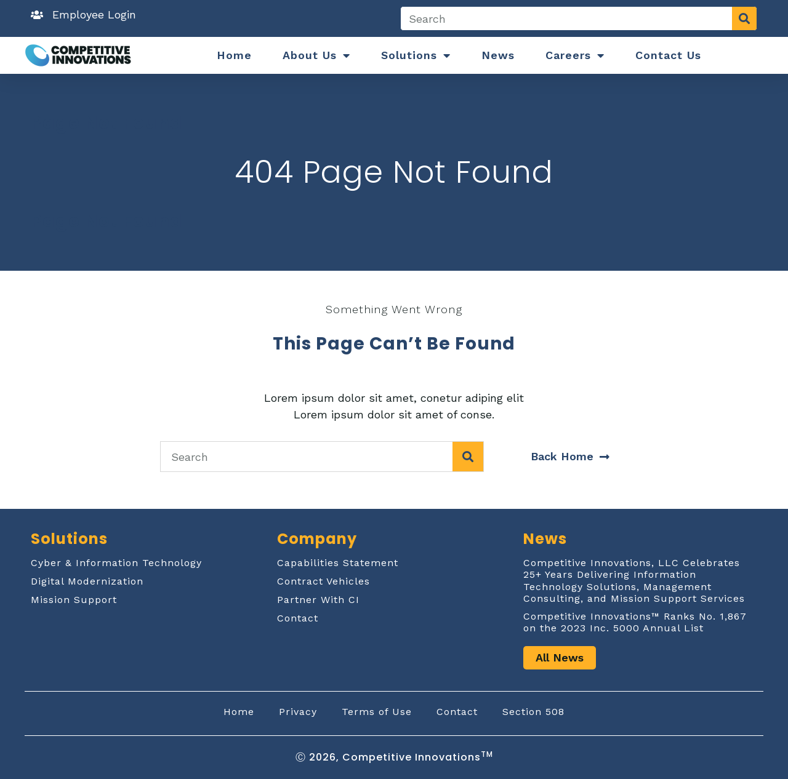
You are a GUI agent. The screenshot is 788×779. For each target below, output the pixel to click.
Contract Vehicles (323, 581)
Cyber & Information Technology (116, 563)
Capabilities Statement (337, 563)
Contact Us (668, 55)
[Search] (744, 18)
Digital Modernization (87, 581)
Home (234, 55)
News (498, 55)
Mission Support (74, 599)
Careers (575, 55)
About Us (316, 55)
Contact (297, 618)
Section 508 (533, 711)
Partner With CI (318, 599)
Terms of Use (377, 711)
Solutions (416, 55)
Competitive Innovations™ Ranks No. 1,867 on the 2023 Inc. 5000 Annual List (635, 622)
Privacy (298, 711)
